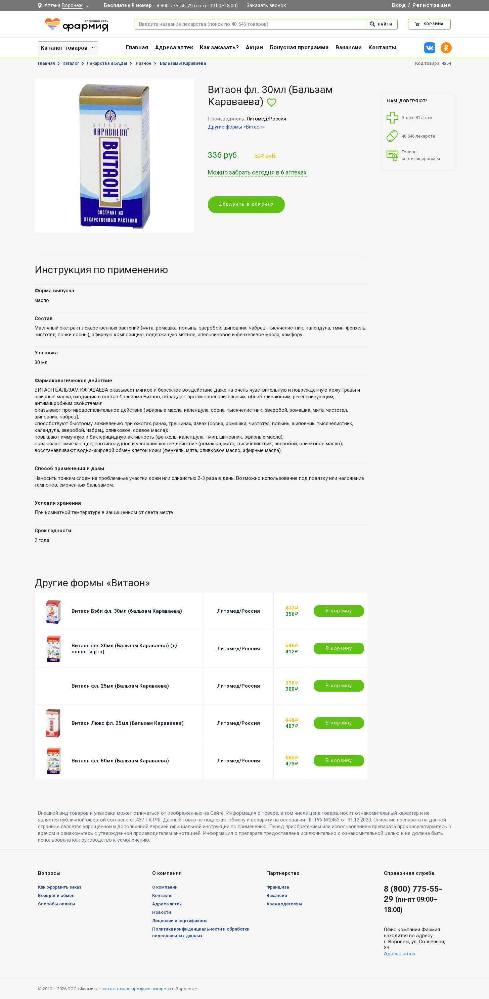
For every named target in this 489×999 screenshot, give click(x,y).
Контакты (382, 47)
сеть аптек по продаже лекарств (137, 988)
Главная (137, 47)
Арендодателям (284, 903)
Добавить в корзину (246, 205)
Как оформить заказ (59, 887)
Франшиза (277, 887)
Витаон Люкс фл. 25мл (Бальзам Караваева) (128, 723)
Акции (254, 47)
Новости (161, 912)
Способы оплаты (56, 903)
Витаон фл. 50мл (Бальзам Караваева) (120, 761)
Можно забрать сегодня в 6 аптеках (257, 172)
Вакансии (349, 47)
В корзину (339, 611)
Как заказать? (219, 47)
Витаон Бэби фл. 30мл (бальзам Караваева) (127, 611)
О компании (165, 887)
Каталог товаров (64, 47)
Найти (381, 24)
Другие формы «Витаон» (236, 127)
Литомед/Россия (238, 611)
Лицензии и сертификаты (180, 920)
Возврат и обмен (56, 895)
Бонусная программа (299, 47)
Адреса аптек (174, 47)
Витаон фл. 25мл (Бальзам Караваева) (120, 686)
